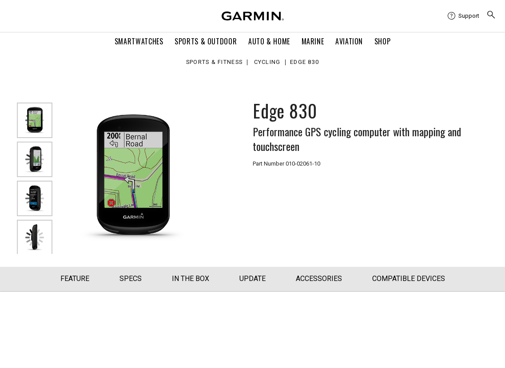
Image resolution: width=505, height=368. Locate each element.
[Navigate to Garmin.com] (253, 16)
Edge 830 (304, 62)
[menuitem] (463, 16)
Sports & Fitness (214, 62)
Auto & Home (269, 41)
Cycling (267, 62)
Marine (313, 41)
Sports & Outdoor (206, 41)
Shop (382, 41)
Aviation (349, 41)
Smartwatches (139, 41)
